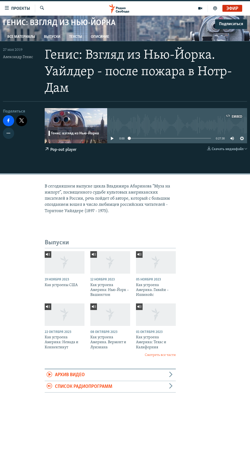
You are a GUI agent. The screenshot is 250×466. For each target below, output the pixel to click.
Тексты (75, 37)
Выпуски (52, 37)
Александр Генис (18, 57)
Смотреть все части (160, 355)
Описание (100, 37)
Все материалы (21, 37)
